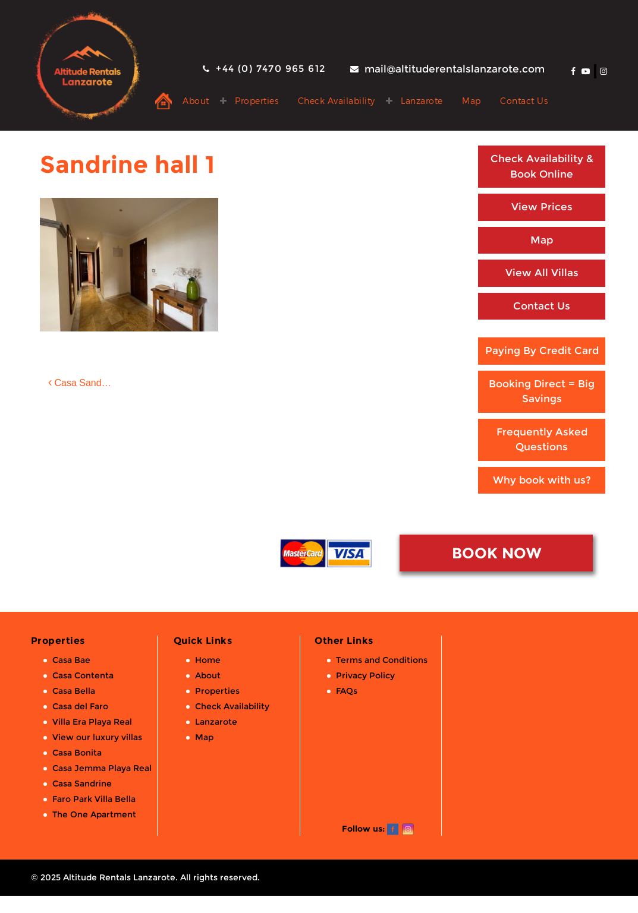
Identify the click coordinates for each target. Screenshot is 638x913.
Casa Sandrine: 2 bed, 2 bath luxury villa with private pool (92, 383)
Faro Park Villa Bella (94, 799)
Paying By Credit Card (542, 350)
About (196, 101)
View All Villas (542, 273)
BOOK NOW (496, 553)
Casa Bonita (77, 752)
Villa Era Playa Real (92, 721)
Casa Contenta (83, 675)
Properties (256, 101)
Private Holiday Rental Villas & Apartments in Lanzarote (163, 101)
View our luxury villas (97, 737)
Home (208, 660)
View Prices (542, 207)
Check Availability (336, 101)
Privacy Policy (365, 675)
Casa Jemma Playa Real (102, 768)
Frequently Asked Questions (541, 439)
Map (471, 101)
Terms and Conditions (382, 660)
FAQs (346, 690)
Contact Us (524, 101)
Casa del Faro (80, 706)
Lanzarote (422, 101)
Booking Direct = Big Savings (542, 391)
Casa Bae (71, 660)
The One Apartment (94, 814)
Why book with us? (542, 480)
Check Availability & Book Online (542, 166)
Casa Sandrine (82, 783)
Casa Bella (73, 690)
